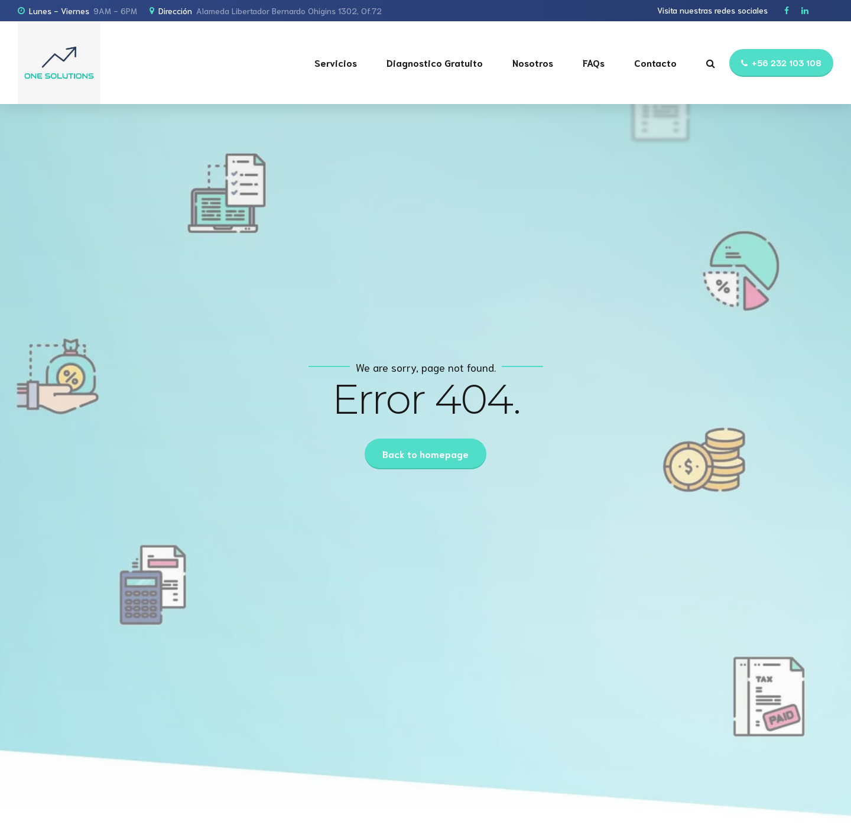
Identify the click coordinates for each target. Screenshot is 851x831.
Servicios (335, 62)
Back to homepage (425, 453)
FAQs (594, 62)
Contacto (655, 62)
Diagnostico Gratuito (434, 62)
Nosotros (532, 62)
